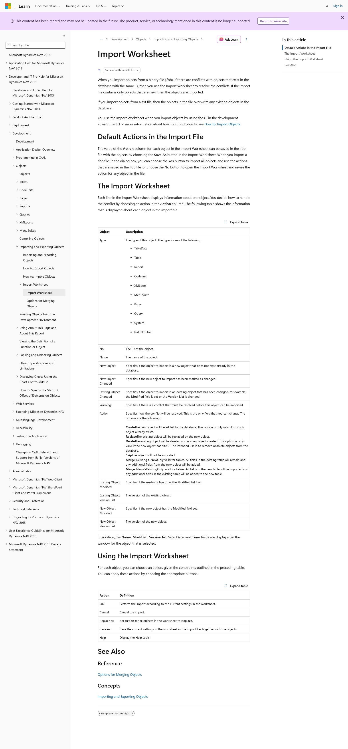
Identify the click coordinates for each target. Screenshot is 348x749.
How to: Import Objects (222, 124)
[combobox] (35, 45)
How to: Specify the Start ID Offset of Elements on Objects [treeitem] (40, 393)
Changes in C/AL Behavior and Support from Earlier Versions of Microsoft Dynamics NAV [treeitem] (37, 457)
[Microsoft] (8, 6)
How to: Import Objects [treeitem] (39, 276)
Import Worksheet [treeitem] (39, 293)
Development (120, 39)
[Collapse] (64, 36)
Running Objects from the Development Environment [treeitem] (38, 317)
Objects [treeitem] (25, 174)
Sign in (338, 6)
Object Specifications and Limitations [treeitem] (37, 366)
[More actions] (246, 39)
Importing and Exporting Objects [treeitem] (39, 257)
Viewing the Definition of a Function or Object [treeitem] (37, 344)
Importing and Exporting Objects (176, 39)
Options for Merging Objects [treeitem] (41, 303)
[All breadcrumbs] (101, 39)
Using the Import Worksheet (304, 59)
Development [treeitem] (25, 141)
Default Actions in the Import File (308, 47)
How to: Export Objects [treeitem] (39, 268)
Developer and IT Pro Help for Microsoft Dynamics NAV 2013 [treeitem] (33, 93)
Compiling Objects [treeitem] (32, 238)
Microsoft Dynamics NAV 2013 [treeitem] (29, 55)
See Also (290, 65)
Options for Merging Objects (120, 674)
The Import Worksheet (300, 53)
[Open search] (327, 6)
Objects (141, 39)
